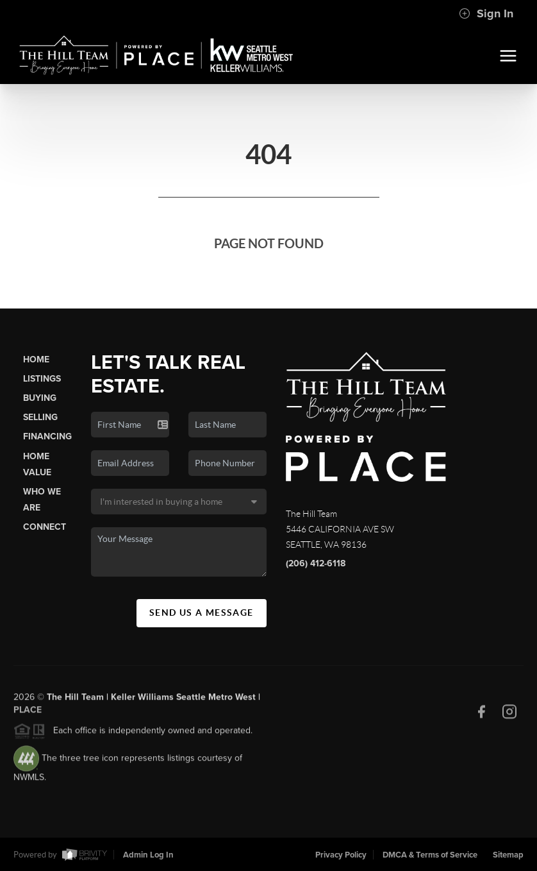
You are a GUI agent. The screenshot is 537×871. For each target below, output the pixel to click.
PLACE (27, 712)
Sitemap (508, 855)
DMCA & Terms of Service (430, 855)
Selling (40, 417)
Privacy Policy (341, 855)
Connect (44, 526)
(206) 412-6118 (315, 563)
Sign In (486, 13)
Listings (42, 378)
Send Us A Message (201, 612)
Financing (47, 436)
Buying (39, 398)
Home (36, 359)
